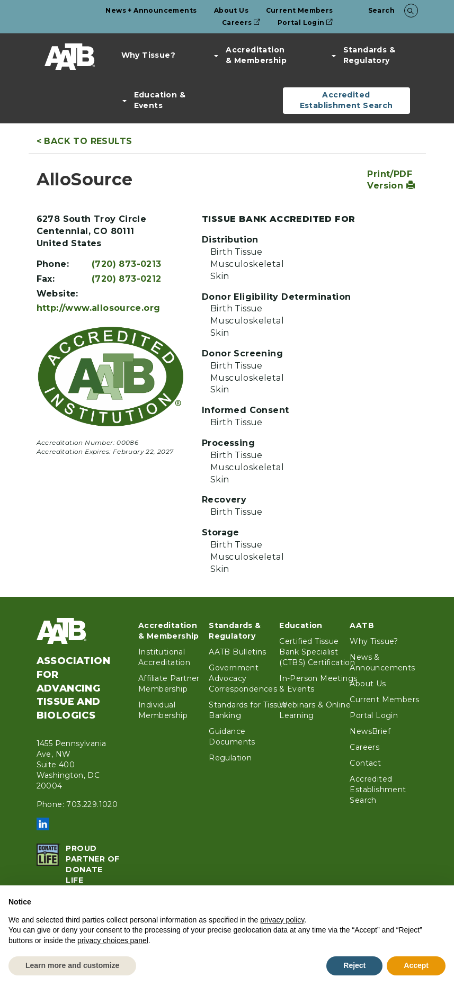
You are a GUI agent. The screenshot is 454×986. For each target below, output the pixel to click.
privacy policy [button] (282, 920)
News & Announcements (382, 662)
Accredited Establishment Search (346, 100)
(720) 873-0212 (127, 279)
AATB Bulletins (237, 652)
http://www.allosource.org (99, 308)
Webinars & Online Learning (315, 710)
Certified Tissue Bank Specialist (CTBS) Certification (317, 652)
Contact (365, 763)
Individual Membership (163, 710)
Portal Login (305, 22)
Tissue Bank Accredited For (278, 219)
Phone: (53, 264)
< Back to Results (84, 141)
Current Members (299, 10)
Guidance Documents (232, 737)
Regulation (230, 758)
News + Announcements (151, 10)
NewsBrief (370, 731)
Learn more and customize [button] (72, 965)
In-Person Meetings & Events (318, 684)
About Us (231, 10)
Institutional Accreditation (164, 657)
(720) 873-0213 (127, 264)
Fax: (46, 279)
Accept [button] (416, 965)
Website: (57, 294)
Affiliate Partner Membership (169, 684)
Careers (241, 22)
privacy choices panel (112, 940)
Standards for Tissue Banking (248, 710)
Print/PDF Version (391, 180)
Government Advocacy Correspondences (243, 678)
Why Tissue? (148, 55)
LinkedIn (43, 824)
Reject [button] (354, 965)
